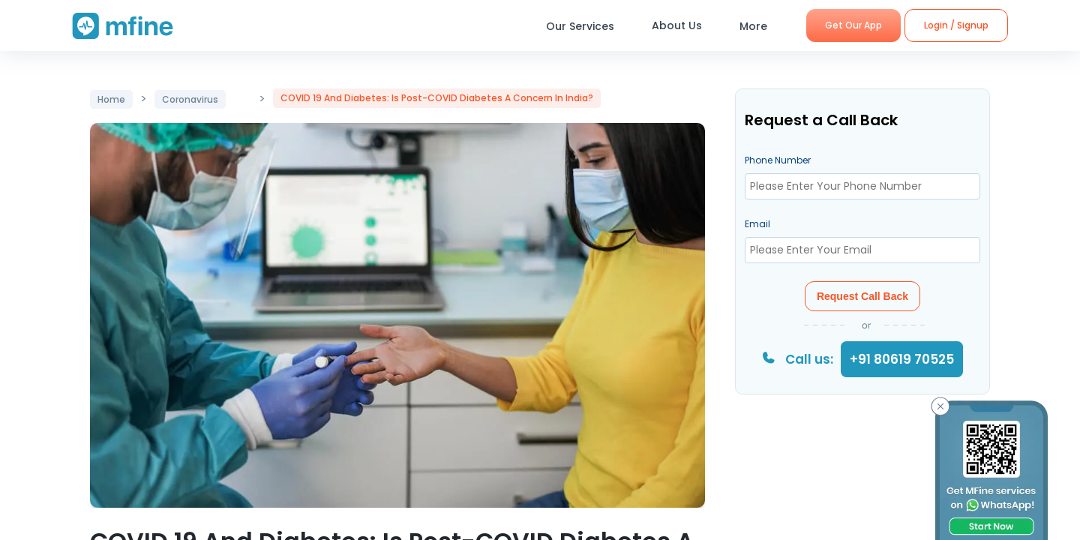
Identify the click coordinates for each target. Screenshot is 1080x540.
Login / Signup (956, 25)
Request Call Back (862, 296)
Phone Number (778, 160)
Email (757, 224)
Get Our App (853, 25)
